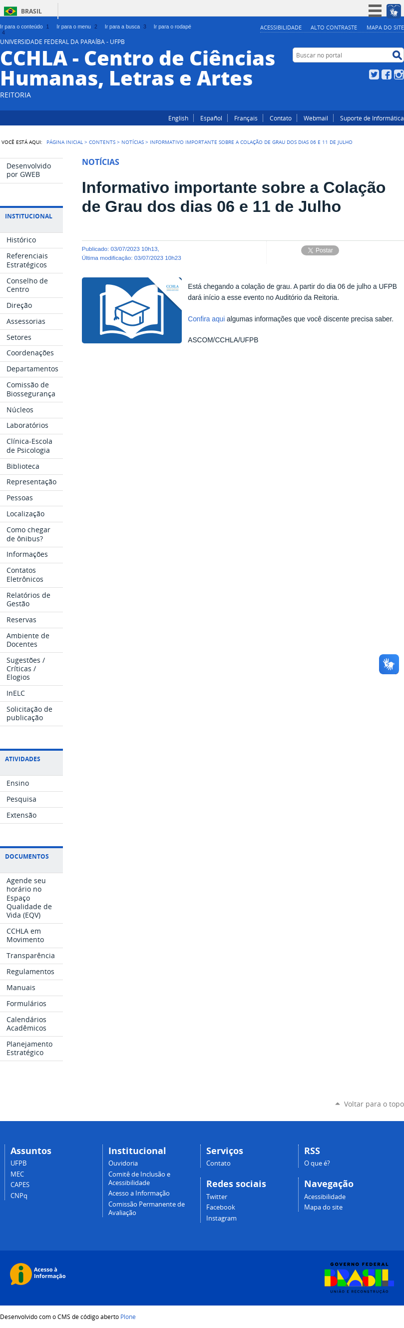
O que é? (317, 1163)
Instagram (399, 74)
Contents (102, 141)
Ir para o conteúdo (25, 26)
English (178, 118)
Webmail (316, 118)
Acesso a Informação (139, 1193)
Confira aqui (207, 319)
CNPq (18, 1196)
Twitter (374, 74)
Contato (281, 118)
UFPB (18, 1163)
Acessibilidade (281, 27)
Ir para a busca (126, 26)
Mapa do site (385, 27)
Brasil (31, 11)
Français (246, 118)
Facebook (387, 74)
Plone (128, 1317)
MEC (17, 1174)
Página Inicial (64, 141)
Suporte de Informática (372, 118)
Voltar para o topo (374, 1104)
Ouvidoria (123, 1163)
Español (211, 118)
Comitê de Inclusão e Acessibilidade (139, 1178)
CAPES (19, 1185)
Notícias (132, 141)
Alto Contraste (334, 27)
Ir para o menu (77, 26)
